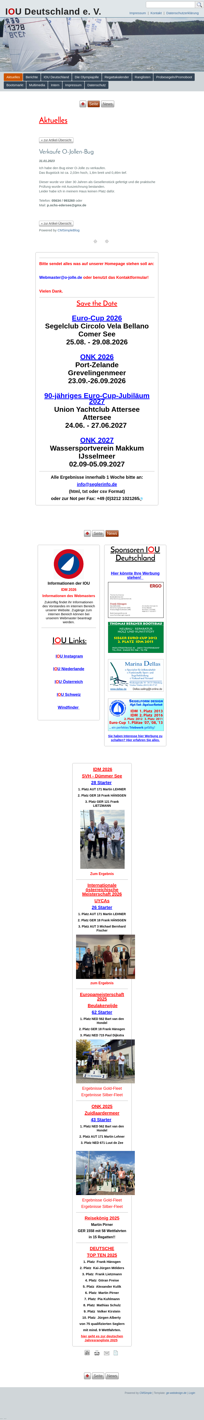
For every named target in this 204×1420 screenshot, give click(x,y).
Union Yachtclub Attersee (97, 409)
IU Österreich (69, 682)
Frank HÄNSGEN (113, 795)
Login (192, 1393)
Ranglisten (143, 77)
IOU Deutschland (56, 77)
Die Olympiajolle (87, 77)
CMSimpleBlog (68, 230)
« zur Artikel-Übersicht (56, 140)
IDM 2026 (68, 590)
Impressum (137, 13)
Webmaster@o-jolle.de (60, 277)
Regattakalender (117, 77)
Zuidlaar (93, 1113)
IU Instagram (69, 656)
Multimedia (37, 85)
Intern (55, 85)
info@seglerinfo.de (97, 484)
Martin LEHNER (114, 789)
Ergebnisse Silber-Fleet (102, 1095)
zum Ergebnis (102, 983)
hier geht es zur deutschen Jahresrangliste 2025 (102, 1338)
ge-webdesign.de (176, 1393)
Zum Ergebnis (102, 874)
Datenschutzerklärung (182, 13)
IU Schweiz (69, 694)
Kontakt (156, 13)
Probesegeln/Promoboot (174, 77)
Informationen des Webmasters (68, 596)
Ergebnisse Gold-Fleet (102, 1088)
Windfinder (68, 707)
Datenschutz (96, 85)
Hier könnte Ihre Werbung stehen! (135, 575)
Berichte (32, 77)
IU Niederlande (68, 669)
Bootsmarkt (14, 85)
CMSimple (145, 1393)
